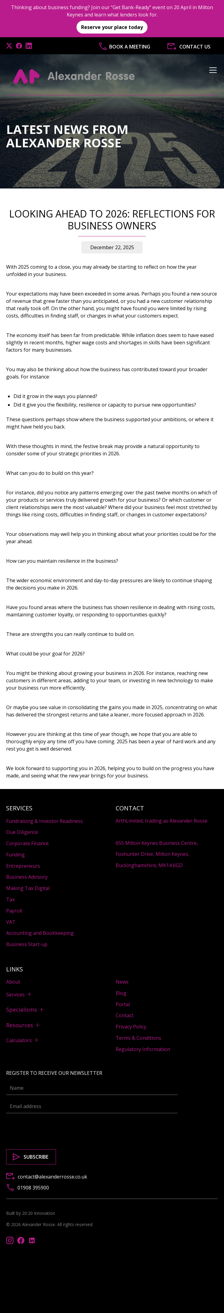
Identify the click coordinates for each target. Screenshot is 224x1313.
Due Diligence (22, 832)
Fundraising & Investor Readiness (44, 821)
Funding (15, 854)
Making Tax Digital (28, 888)
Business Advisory (27, 877)
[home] (74, 76)
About (13, 981)
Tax (10, 899)
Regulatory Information (143, 1049)
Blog (121, 993)
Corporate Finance (27, 843)
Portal (123, 1004)
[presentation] (52, 1130)
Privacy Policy (131, 1026)
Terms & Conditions (138, 1038)
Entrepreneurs (23, 866)
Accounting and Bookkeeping (40, 933)
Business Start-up (26, 944)
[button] (212, 76)
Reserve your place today (112, 27)
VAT (11, 922)
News (122, 981)
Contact (124, 1015)
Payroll (14, 910)
